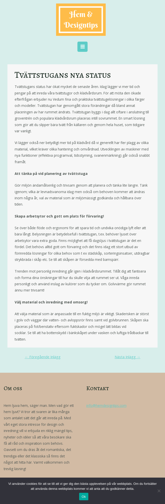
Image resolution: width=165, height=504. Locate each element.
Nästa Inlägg (127, 356)
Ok (84, 497)
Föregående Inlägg (43, 356)
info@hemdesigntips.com (106, 405)
